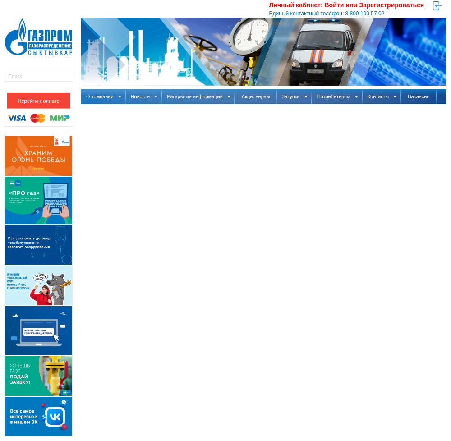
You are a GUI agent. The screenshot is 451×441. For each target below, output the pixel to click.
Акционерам (256, 96)
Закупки (294, 96)
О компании (103, 96)
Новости (144, 96)
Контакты (382, 96)
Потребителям (337, 96)
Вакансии (419, 96)
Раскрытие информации (198, 96)
